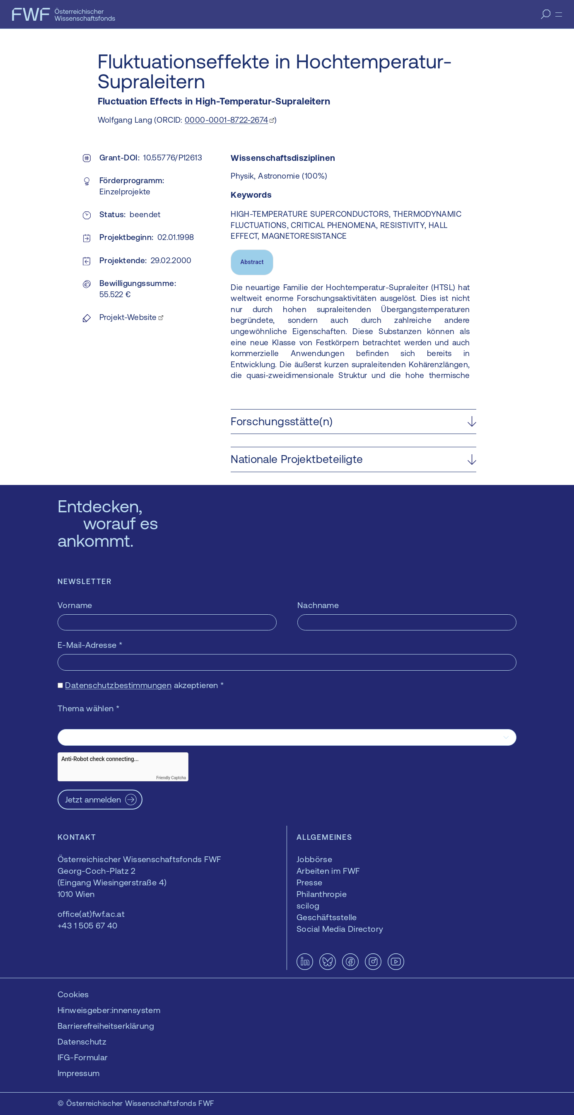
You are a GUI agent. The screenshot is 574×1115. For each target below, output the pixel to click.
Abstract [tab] (252, 262)
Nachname (318, 605)
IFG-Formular (83, 1057)
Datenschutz (82, 1041)
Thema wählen (89, 708)
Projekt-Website (128, 317)
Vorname (75, 605)
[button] (353, 421)
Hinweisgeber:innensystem (109, 1010)
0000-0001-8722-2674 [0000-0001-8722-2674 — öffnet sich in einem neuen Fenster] (226, 119)
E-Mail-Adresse (90, 645)
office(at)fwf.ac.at (91, 914)
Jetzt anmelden (93, 799)
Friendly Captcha (171, 778)
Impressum (78, 1073)
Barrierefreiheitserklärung (106, 1025)
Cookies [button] (73, 994)
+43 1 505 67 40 (88, 925)
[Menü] (558, 14)
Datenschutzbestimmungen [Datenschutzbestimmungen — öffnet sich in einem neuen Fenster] (118, 685)
